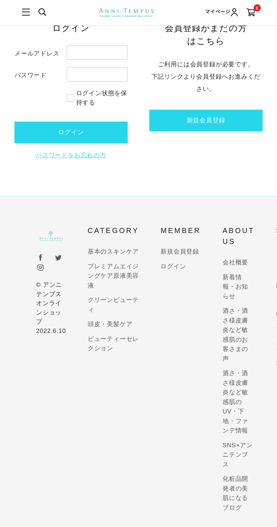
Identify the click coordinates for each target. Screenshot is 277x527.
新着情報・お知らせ (235, 287)
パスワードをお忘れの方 (71, 155)
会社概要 (235, 262)
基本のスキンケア (113, 252)
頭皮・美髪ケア (110, 324)
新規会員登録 (206, 120)
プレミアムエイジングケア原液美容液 (113, 276)
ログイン (173, 266)
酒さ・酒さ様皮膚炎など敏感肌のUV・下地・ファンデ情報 (235, 402)
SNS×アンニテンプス (238, 455)
